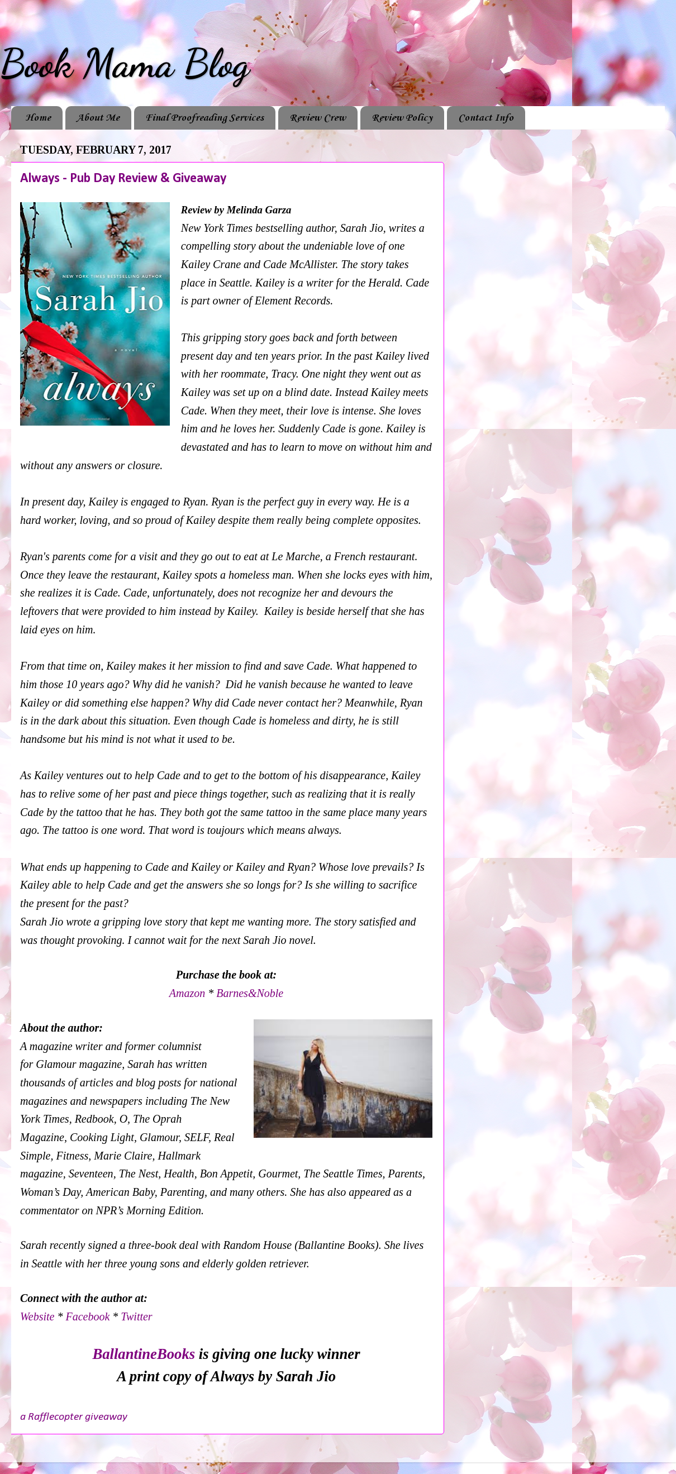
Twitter (136, 1316)
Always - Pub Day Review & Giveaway (123, 178)
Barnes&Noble (249, 993)
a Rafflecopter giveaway (73, 1417)
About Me (98, 118)
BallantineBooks (143, 1354)
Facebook (88, 1316)
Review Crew (317, 118)
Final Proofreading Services (204, 118)
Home (38, 118)
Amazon (188, 993)
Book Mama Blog (124, 63)
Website (37, 1316)
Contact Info (485, 118)
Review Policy (402, 118)
